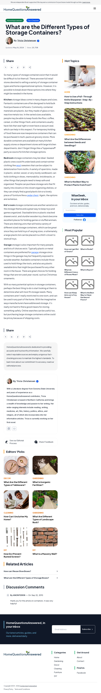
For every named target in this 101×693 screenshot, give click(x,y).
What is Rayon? (86, 270)
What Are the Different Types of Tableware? (15, 483)
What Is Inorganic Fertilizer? (41, 483)
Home (67, 92)
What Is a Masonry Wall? (45, 553)
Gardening (38, 478)
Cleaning (8, 512)
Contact (80, 661)
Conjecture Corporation (28, 686)
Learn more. (86, 2)
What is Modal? (86, 249)
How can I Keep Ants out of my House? (70, 295)
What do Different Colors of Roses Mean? (71, 272)
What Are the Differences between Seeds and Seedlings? (77, 142)
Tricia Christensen (26, 40)
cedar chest (32, 195)
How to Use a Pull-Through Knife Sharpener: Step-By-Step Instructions (78, 99)
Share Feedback (43, 442)
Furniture (58, 672)
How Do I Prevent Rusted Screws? (12, 555)
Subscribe (79, 215)
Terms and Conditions (22, 689)
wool (18, 165)
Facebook (81, 673)
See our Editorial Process (14, 441)
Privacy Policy (8, 689)
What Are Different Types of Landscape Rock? (43, 519)
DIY (5, 550)
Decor (7, 478)
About (79, 657)
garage (35, 252)
